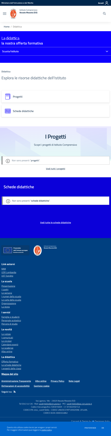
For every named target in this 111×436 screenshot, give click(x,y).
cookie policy (46, 430)
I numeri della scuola (11, 296)
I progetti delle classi (11, 368)
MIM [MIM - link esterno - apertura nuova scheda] (3, 269)
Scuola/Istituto (10, 51)
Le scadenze (7, 348)
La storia (5, 307)
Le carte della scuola (11, 300)
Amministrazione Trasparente (16, 381)
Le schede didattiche (11, 365)
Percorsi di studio (9, 324)
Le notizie (6, 334)
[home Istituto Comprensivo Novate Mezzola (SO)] (23, 14)
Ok (103, 428)
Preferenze (90, 428)
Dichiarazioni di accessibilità (15, 386)
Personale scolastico (11, 320)
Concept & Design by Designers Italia (90, 421)
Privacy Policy (57, 381)
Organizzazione (8, 303)
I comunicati (7, 337)
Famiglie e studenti (10, 317)
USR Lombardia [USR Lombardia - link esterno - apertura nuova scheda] (8, 272)
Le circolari (6, 341)
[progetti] (55, 97)
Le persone (6, 293)
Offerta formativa (9, 361)
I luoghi (4, 289)
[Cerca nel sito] (104, 14)
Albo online (6, 351)
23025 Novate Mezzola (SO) (63, 400)
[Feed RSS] (14, 391)
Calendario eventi (9, 344)
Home (7, 26)
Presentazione (8, 286)
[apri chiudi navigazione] (4, 14)
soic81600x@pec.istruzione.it (79, 403)
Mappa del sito (9, 374)
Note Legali (74, 381)
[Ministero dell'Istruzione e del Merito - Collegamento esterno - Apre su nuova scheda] (17, 2)
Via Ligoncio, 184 (43, 400)
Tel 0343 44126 (26, 403)
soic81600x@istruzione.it (50, 403)
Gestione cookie (41, 386)
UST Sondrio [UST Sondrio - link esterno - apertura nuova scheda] (7, 275)
